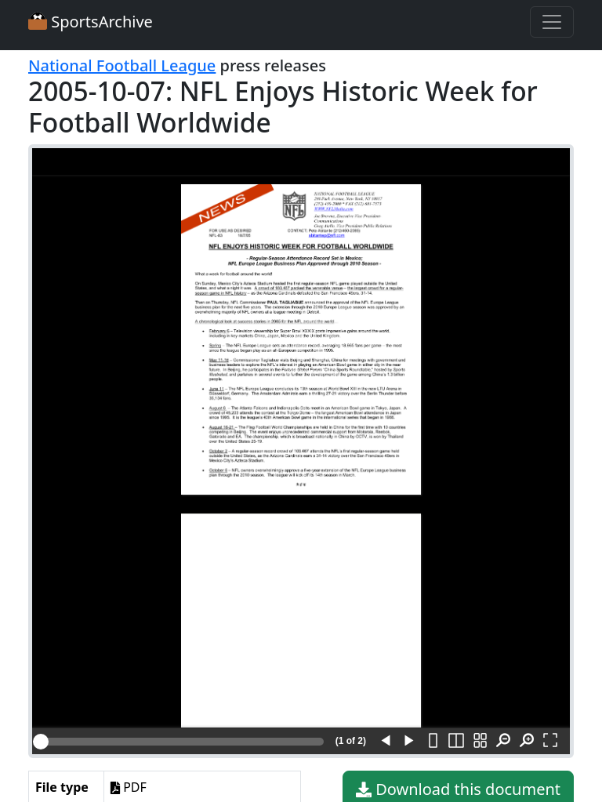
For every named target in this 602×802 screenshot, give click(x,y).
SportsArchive (90, 21)
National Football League (122, 65)
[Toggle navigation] (552, 22)
